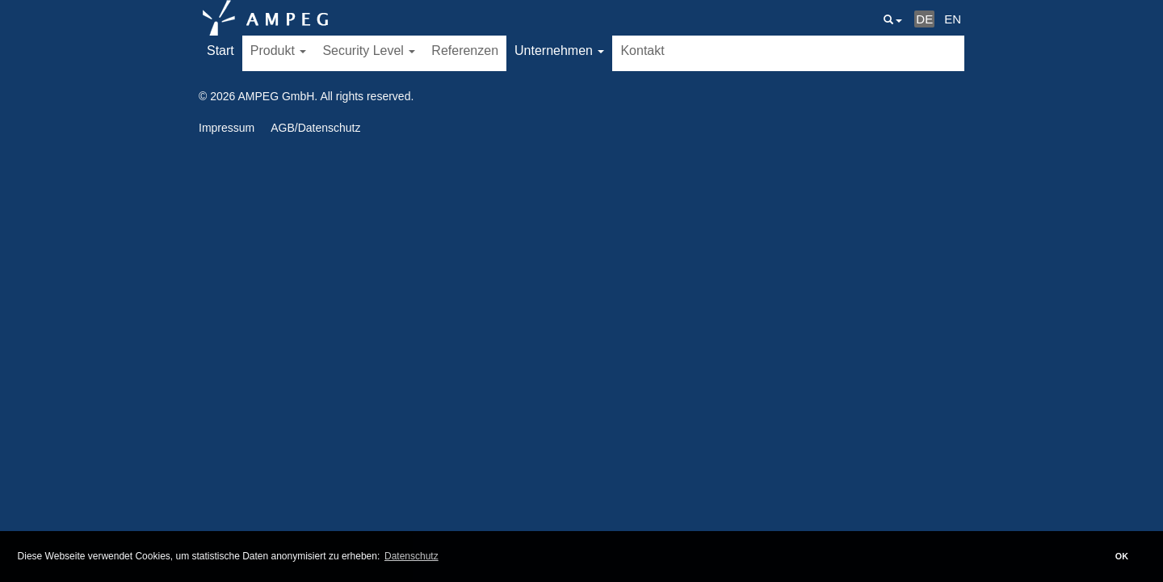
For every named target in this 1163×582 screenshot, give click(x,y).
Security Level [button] (368, 50)
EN (952, 19)
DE (924, 19)
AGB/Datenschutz (315, 127)
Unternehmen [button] (559, 50)
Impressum (226, 127)
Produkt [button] (278, 50)
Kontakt (642, 50)
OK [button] (1121, 556)
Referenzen (464, 50)
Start (220, 50)
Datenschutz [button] (411, 556)
